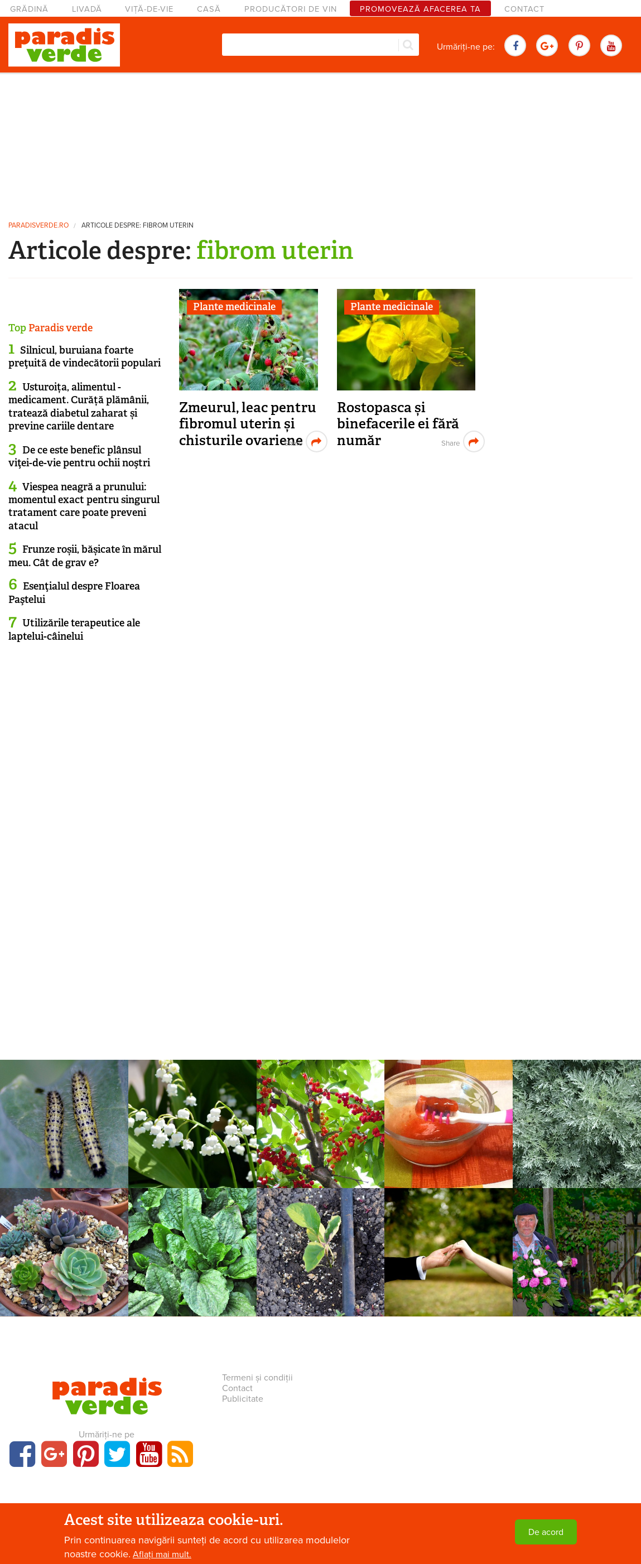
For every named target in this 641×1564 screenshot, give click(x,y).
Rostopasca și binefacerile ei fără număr (398, 424)
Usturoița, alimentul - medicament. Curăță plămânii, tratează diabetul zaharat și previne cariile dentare (78, 406)
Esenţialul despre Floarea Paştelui (74, 593)
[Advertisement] (320, 142)
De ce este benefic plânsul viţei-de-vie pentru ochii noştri (79, 456)
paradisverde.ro (38, 225)
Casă (209, 9)
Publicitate (242, 1398)
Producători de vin (290, 9)
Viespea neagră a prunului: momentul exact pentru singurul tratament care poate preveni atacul (84, 506)
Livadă (87, 9)
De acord (545, 1532)
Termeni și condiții (257, 1377)
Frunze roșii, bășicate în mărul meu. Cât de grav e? (84, 556)
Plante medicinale (234, 306)
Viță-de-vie (149, 9)
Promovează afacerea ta (420, 9)
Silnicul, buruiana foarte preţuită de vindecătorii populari (84, 357)
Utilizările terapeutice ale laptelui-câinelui (74, 629)
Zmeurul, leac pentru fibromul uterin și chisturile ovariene (247, 424)
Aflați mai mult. (162, 1554)
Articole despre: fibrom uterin (137, 225)
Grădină (29, 9)
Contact (524, 9)
